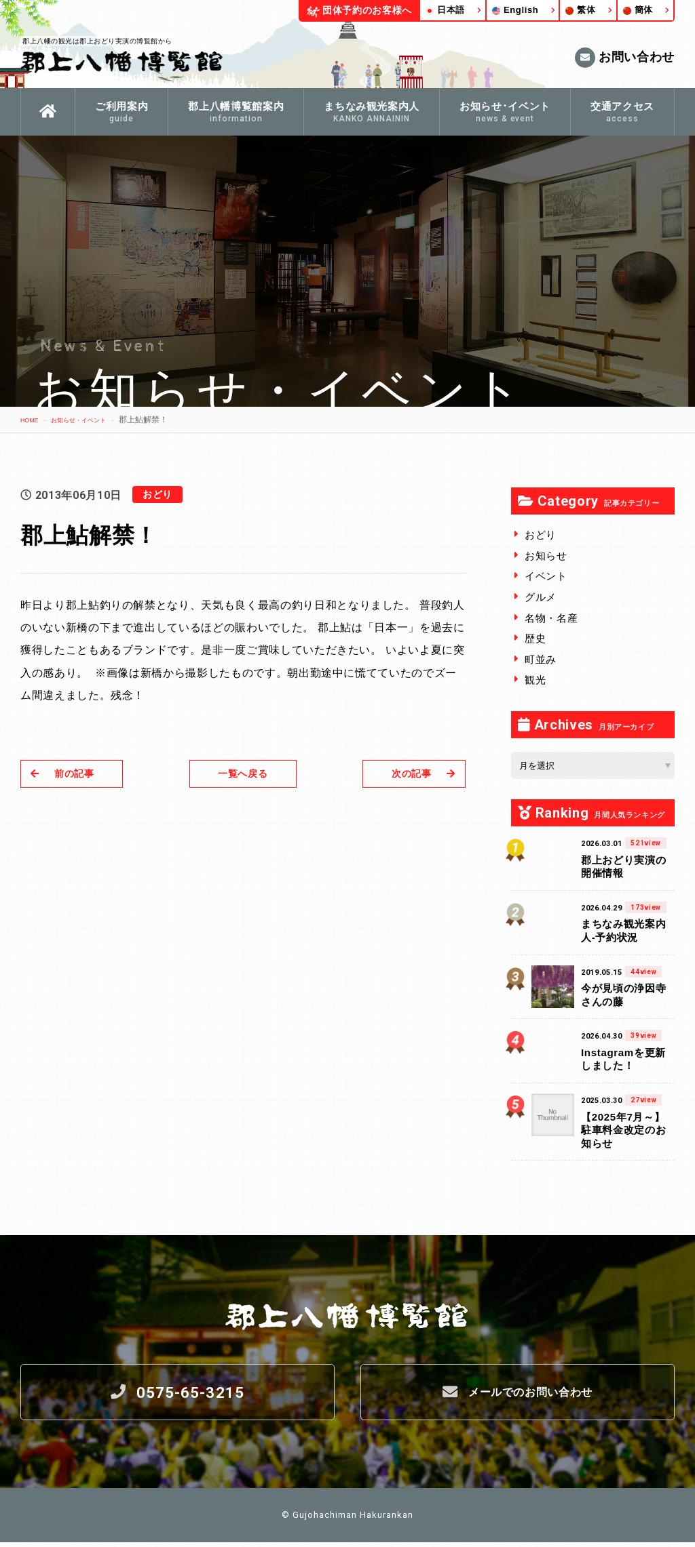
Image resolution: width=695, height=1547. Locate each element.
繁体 (580, 10)
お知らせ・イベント (95, 419)
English (515, 10)
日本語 (445, 10)
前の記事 (68, 773)
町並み (541, 659)
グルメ (541, 597)
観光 (535, 679)
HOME (32, 419)
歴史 (535, 638)
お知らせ (546, 555)
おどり (541, 534)
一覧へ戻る (243, 773)
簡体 (638, 10)
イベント (546, 576)
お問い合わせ (625, 57)
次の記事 (418, 773)
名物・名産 (551, 618)
